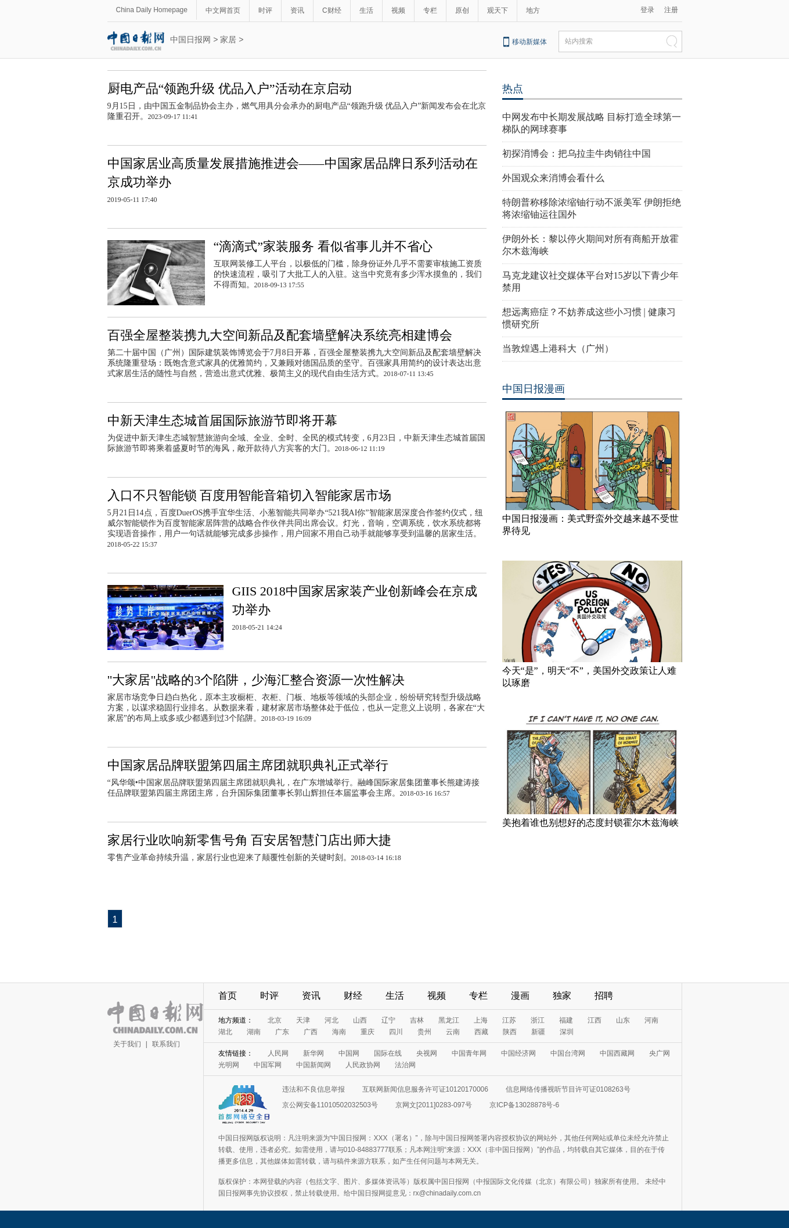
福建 (566, 1020)
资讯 (297, 10)
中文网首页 (223, 10)
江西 (594, 1020)
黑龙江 (448, 1020)
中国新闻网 (313, 1065)
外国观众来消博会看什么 (553, 178)
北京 (275, 1020)
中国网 (348, 1053)
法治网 (405, 1065)
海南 (339, 1032)
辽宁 (388, 1020)
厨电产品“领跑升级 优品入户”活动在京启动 (229, 88)
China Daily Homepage (152, 10)
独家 (562, 996)
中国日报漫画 (533, 389)
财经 (353, 996)
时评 (265, 10)
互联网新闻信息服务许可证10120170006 (425, 1089)
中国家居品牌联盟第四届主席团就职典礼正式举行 (247, 765)
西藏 (481, 1032)
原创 (462, 10)
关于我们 (127, 1044)
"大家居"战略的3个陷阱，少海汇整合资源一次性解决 (256, 680)
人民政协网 (362, 1065)
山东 (623, 1020)
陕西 (510, 1032)
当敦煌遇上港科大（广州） (558, 348)
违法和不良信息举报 (313, 1089)
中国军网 (268, 1065)
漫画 (520, 996)
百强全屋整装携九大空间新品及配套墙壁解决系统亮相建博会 (279, 335)
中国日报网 (190, 39)
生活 (366, 10)
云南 (453, 1032)
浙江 (538, 1020)
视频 (398, 10)
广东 (282, 1032)
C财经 (331, 10)
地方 (533, 10)
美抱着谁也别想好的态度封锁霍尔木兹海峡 (590, 823)
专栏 (430, 10)
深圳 (567, 1032)
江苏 (509, 1020)
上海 (481, 1020)
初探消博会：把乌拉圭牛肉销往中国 (576, 153)
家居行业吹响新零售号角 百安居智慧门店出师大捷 (249, 840)
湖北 (225, 1032)
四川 (396, 1032)
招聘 (604, 996)
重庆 (367, 1032)
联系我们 (166, 1044)
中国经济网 (518, 1053)
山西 (360, 1020)
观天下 (497, 10)
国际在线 (388, 1053)
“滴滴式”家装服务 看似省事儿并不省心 (323, 246)
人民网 (278, 1053)
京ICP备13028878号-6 (524, 1105)
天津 (303, 1020)
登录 (647, 10)
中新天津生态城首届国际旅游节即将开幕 (222, 420)
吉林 (417, 1020)
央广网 (659, 1053)
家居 (228, 39)
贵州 (424, 1032)
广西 (311, 1032)
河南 (651, 1020)
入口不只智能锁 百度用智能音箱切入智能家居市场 (249, 495)
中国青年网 (469, 1053)
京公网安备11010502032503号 (330, 1105)
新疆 (538, 1032)
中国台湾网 (567, 1053)
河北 (331, 1020)
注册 (671, 10)
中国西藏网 (617, 1053)
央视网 (426, 1053)
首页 (227, 996)
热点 (512, 89)
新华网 (313, 1053)
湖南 (254, 1032)
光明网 (228, 1065)
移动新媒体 (529, 42)
